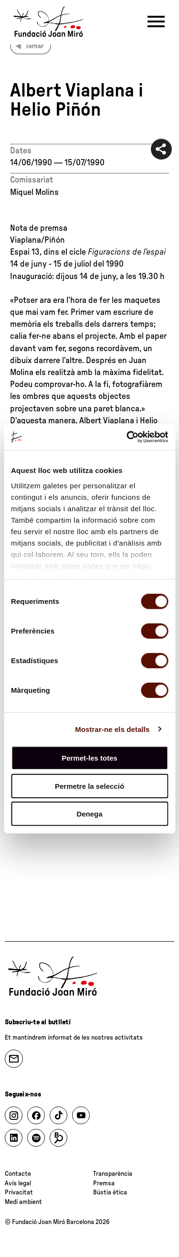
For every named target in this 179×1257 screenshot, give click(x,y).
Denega (89, 814)
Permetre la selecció (89, 786)
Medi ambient (23, 1202)
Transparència (112, 1174)
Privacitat (19, 1192)
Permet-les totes (89, 758)
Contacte (18, 1174)
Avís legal (18, 1183)
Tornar (34, 46)
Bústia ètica (110, 1192)
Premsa (104, 1183)
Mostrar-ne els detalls (112, 729)
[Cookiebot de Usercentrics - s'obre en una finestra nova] (127, 436)
